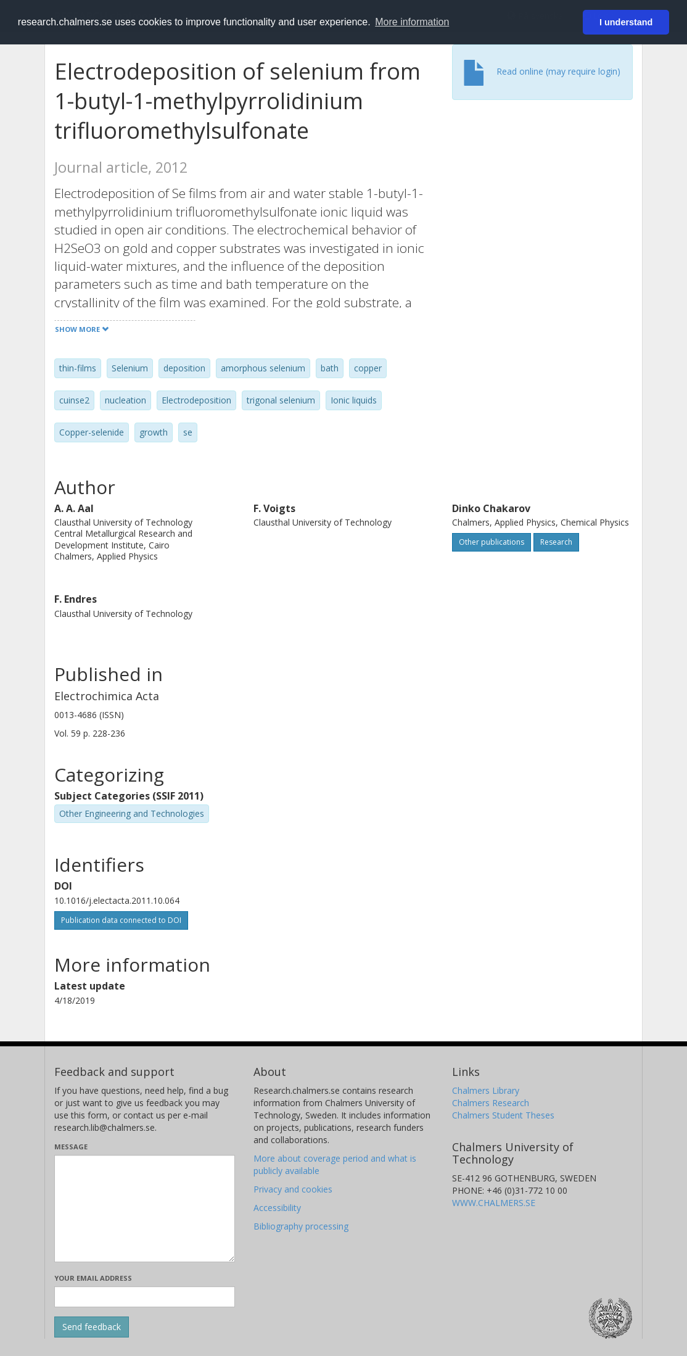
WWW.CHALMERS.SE (493, 1203)
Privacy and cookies (292, 1189)
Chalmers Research (490, 1103)
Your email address (93, 1278)
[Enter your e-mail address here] (144, 1296)
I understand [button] (625, 22)
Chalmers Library (485, 1090)
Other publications (491, 542)
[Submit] (91, 1327)
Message (71, 1146)
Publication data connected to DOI (121, 920)
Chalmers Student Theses (503, 1115)
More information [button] (412, 22)
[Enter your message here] (144, 1208)
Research (556, 542)
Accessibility (277, 1207)
